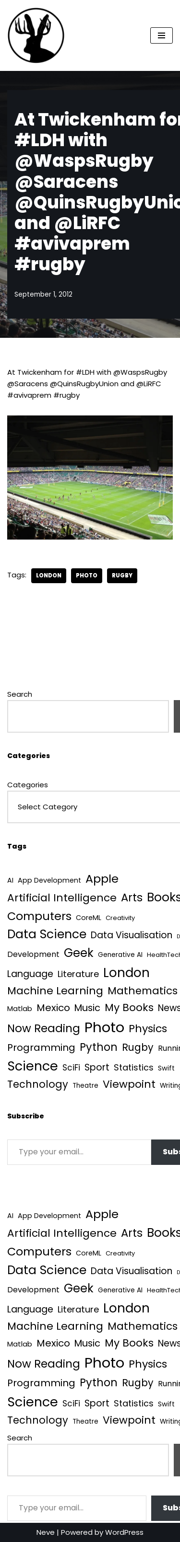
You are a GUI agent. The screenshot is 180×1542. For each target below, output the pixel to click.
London (48, 575)
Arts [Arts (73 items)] (132, 897)
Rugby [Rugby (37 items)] (138, 1047)
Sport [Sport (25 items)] (96, 1067)
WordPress (124, 1532)
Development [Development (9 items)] (33, 954)
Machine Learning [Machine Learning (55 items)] (55, 990)
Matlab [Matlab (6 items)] (19, 1008)
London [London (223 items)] (126, 972)
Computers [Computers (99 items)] (39, 916)
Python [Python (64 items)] (99, 1047)
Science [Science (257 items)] (32, 1066)
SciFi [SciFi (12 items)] (71, 1067)
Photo (86, 575)
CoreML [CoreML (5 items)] (88, 917)
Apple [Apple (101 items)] (102, 878)
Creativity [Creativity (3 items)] (120, 917)
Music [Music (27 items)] (87, 1007)
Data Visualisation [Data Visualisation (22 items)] (131, 935)
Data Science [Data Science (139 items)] (46, 934)
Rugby (122, 575)
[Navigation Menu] (161, 35)
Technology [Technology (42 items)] (37, 1084)
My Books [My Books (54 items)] (129, 1007)
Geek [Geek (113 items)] (79, 953)
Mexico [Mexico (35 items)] (53, 1007)
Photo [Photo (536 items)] (104, 1027)
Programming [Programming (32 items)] (41, 1047)
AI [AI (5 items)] (10, 880)
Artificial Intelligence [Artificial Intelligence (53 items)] (62, 897)
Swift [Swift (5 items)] (166, 1068)
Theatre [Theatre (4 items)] (85, 1085)
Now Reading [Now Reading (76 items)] (43, 1028)
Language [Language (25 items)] (30, 973)
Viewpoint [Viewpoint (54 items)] (129, 1084)
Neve (45, 1532)
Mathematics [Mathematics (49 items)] (143, 991)
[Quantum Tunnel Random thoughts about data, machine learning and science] (36, 35)
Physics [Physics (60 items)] (148, 1028)
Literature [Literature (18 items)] (78, 974)
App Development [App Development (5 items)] (49, 880)
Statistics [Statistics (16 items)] (134, 1067)
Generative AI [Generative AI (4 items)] (120, 954)
